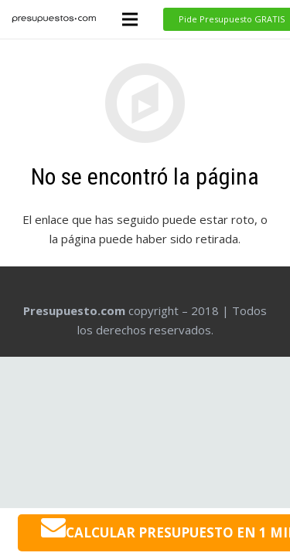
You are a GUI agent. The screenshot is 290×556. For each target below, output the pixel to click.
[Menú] (130, 19)
